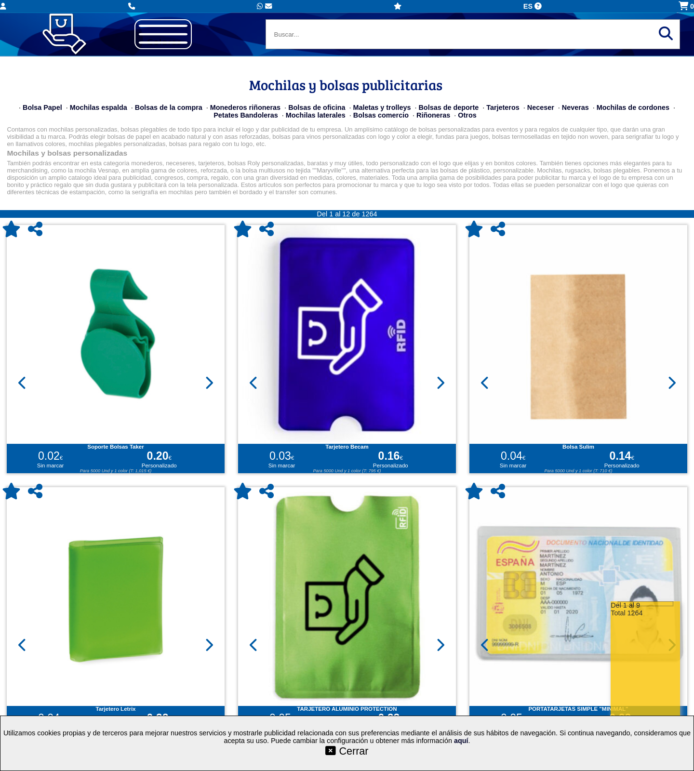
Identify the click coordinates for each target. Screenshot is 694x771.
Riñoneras (433, 115)
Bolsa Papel (42, 107)
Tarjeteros (503, 107)
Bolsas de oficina (316, 107)
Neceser (540, 107)
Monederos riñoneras (245, 107)
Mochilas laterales (316, 115)
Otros (467, 115)
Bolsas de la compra (168, 107)
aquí (461, 740)
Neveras (575, 107)
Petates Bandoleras (246, 115)
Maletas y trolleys (382, 107)
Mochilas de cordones (633, 107)
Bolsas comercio (381, 115)
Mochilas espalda (98, 107)
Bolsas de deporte (448, 107)
